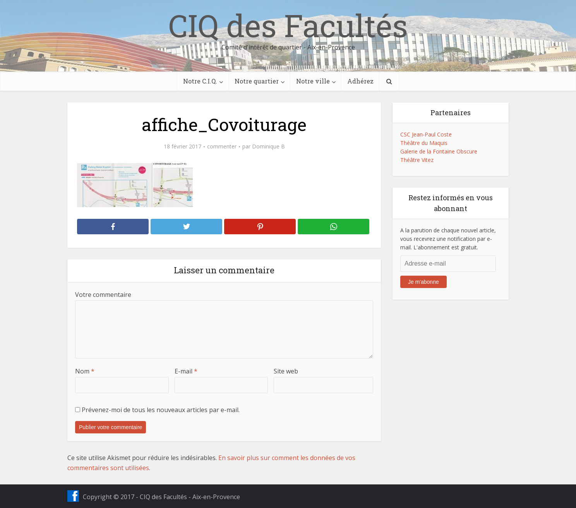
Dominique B (268, 146)
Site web (286, 371)
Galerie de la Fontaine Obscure (438, 151)
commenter (222, 146)
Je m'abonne (423, 282)
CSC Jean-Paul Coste (426, 134)
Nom (84, 371)
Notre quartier (257, 81)
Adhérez (360, 81)
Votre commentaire (103, 294)
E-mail (186, 371)
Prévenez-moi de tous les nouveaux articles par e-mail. (161, 410)
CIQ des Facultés (288, 25)
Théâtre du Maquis (423, 143)
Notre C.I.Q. (200, 81)
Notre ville (313, 81)
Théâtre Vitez (417, 160)
